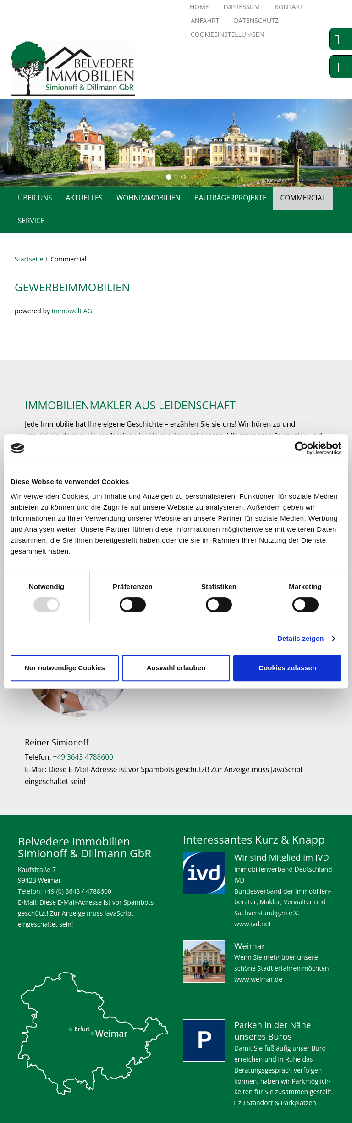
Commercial (302, 198)
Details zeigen (300, 638)
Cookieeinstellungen (227, 34)
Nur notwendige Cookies (64, 668)
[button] (17, 143)
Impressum (242, 6)
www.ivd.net (252, 923)
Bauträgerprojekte (230, 198)
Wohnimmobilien (148, 198)
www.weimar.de (258, 979)
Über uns (35, 198)
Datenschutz (256, 20)
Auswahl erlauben (176, 668)
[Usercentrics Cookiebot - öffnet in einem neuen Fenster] (301, 448)
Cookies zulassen (287, 668)
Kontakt (289, 6)
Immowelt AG (72, 310)
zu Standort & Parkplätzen (275, 1102)
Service (31, 221)
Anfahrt (205, 20)
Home (199, 6)
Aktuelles (84, 198)
